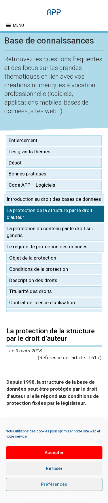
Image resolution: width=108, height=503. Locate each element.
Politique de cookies (39, 496)
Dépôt (15, 163)
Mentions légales (72, 496)
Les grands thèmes (29, 151)
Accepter (54, 452)
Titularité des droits (30, 291)
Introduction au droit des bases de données (54, 199)
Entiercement (23, 140)
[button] (18, 25)
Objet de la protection (32, 258)
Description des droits (33, 280)
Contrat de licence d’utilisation (42, 302)
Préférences (54, 484)
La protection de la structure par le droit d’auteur (49, 213)
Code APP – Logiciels (32, 185)
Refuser (54, 468)
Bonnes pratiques (27, 174)
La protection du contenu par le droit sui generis (50, 232)
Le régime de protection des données (47, 246)
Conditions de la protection (38, 269)
